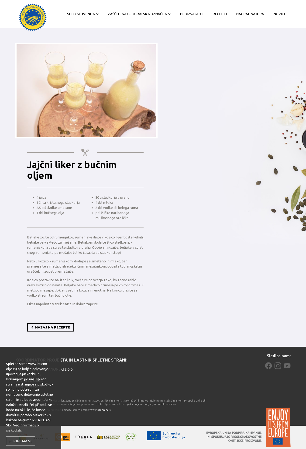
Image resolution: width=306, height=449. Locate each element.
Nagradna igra (250, 14)
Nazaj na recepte (50, 327)
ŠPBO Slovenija (81, 14)
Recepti (220, 14)
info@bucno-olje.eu (28, 386)
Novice (279, 14)
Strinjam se (21, 441)
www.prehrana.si (100, 410)
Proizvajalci (191, 14)
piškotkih (13, 430)
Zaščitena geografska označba (137, 14)
